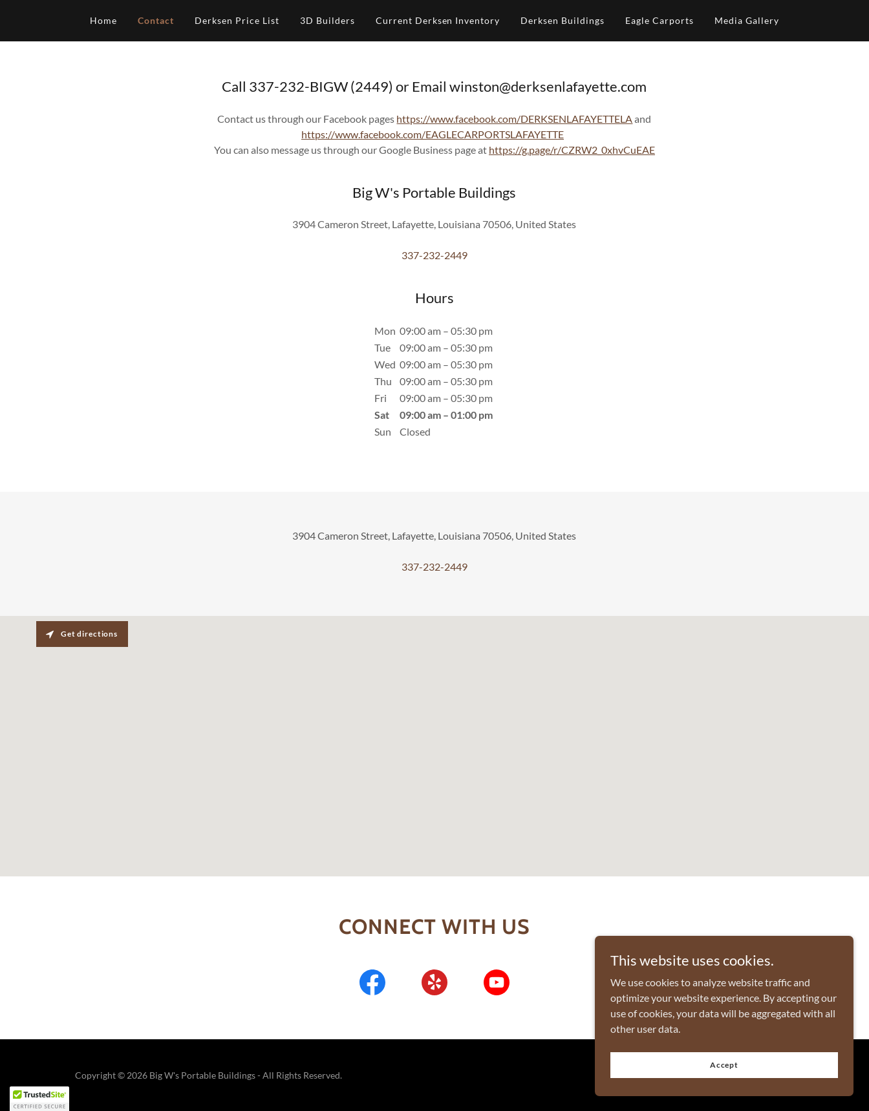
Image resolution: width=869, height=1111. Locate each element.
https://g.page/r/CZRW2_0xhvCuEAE (572, 149)
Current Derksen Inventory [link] (438, 20)
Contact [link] (156, 20)
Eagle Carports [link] (659, 20)
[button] (39, 1098)
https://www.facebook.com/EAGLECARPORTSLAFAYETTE (432, 134)
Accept (724, 1065)
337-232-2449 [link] (434, 255)
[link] (372, 985)
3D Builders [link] (327, 20)
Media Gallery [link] (746, 20)
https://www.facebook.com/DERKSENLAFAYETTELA (514, 118)
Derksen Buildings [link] (562, 20)
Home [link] (103, 20)
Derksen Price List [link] (237, 20)
